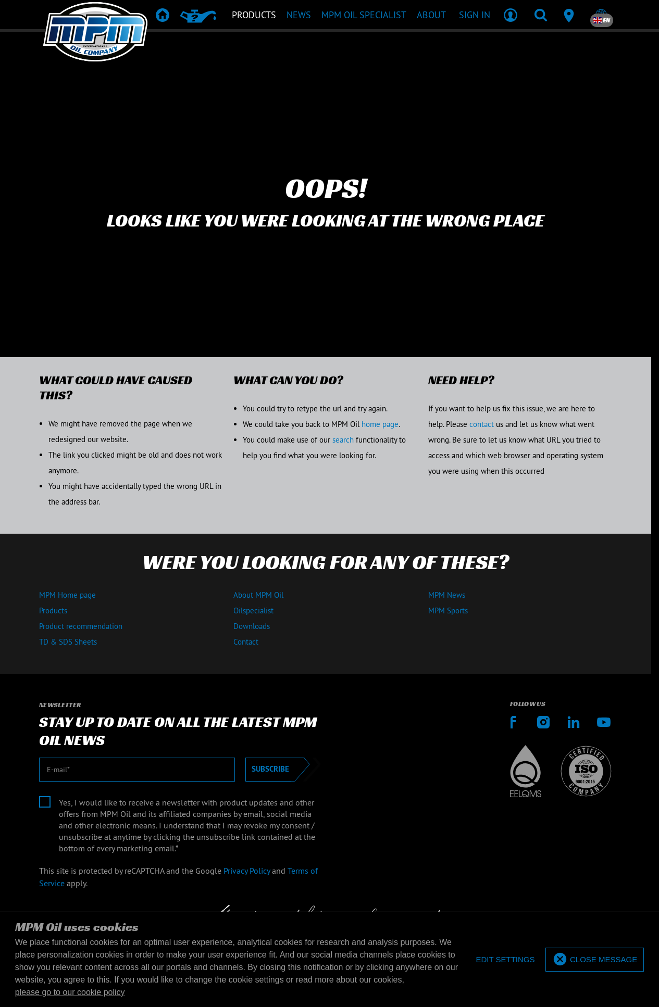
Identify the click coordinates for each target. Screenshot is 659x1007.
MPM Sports (448, 610)
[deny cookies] (505, 960)
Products (53, 610)
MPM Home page (67, 595)
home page (380, 424)
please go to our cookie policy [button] (70, 992)
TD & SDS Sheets (68, 642)
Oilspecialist (253, 610)
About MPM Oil (258, 595)
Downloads (251, 626)
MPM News (446, 595)
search (343, 440)
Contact (245, 642)
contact (481, 424)
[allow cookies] (594, 960)
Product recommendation (80, 626)
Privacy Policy (246, 870)
